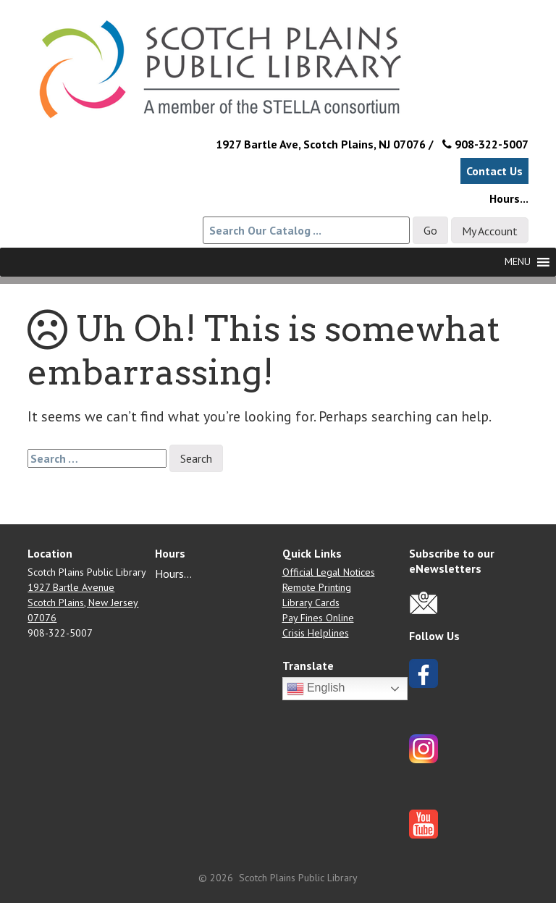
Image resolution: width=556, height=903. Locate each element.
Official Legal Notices (328, 572)
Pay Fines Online (318, 617)
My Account (490, 231)
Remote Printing (316, 587)
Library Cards (311, 602)
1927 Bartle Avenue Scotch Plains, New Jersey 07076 (83, 602)
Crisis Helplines (315, 632)
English (316, 688)
